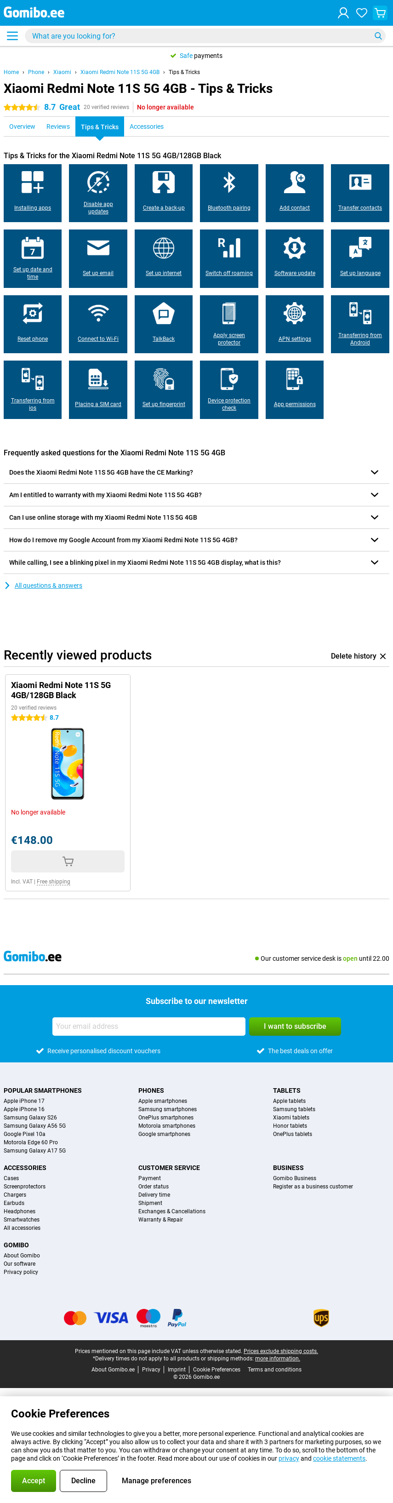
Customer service (169, 1167)
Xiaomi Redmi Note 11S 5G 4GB (119, 72)
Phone (36, 72)
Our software (19, 1264)
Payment (149, 1178)
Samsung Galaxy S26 (30, 1117)
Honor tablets (290, 1126)
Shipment (150, 1203)
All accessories (22, 1228)
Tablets (287, 1090)
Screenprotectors (25, 1186)
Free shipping (53, 881)
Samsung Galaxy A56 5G (35, 1126)
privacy (289, 1458)
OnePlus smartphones (166, 1117)
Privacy (151, 1369)
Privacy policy (21, 1272)
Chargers (15, 1195)
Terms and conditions (275, 1369)
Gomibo (16, 1245)
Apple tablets (289, 1101)
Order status (153, 1186)
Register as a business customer (313, 1186)
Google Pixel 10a (25, 1134)
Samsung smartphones (167, 1109)
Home (11, 72)
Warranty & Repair (160, 1219)
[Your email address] (148, 1026)
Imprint (177, 1369)
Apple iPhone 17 (24, 1101)
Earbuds (14, 1203)
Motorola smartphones (166, 1126)
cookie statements (339, 1458)
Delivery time (154, 1195)
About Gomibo (22, 1255)
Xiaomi (62, 72)
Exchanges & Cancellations (171, 1211)
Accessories (25, 1167)
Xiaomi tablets (291, 1117)
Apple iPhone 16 (24, 1109)
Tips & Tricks (184, 72)
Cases (11, 1178)
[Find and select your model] (205, 36)
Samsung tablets (294, 1109)
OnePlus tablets (292, 1134)
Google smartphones (164, 1134)
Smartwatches (22, 1219)
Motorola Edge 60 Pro (31, 1142)
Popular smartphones (43, 1090)
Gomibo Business (294, 1178)
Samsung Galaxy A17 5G (35, 1150)
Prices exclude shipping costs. (281, 1351)
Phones (151, 1090)
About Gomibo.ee (113, 1369)
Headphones (19, 1211)
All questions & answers (43, 585)
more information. (277, 1358)
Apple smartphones (162, 1101)
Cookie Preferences (216, 1369)
